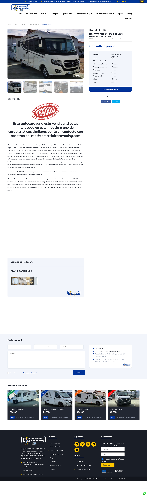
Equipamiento (67, 14)
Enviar (78, 372)
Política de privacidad (30, 373)
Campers (55, 14)
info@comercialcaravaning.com (55, 136)
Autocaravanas (31, 14)
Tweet (116, 101)
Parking (129, 14)
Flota (16, 24)
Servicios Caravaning (84, 13)
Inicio (20, 14)
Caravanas (44, 14)
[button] (110, 89)
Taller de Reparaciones (105, 13)
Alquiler (120, 14)
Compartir (106, 101)
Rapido (23, 24)
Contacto (128, 18)
